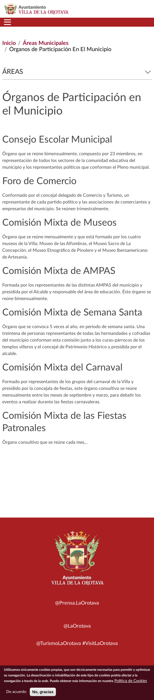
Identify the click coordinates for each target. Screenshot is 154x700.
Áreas (77, 72)
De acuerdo (16, 693)
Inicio (9, 43)
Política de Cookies (130, 682)
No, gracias (42, 693)
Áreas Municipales (46, 43)
